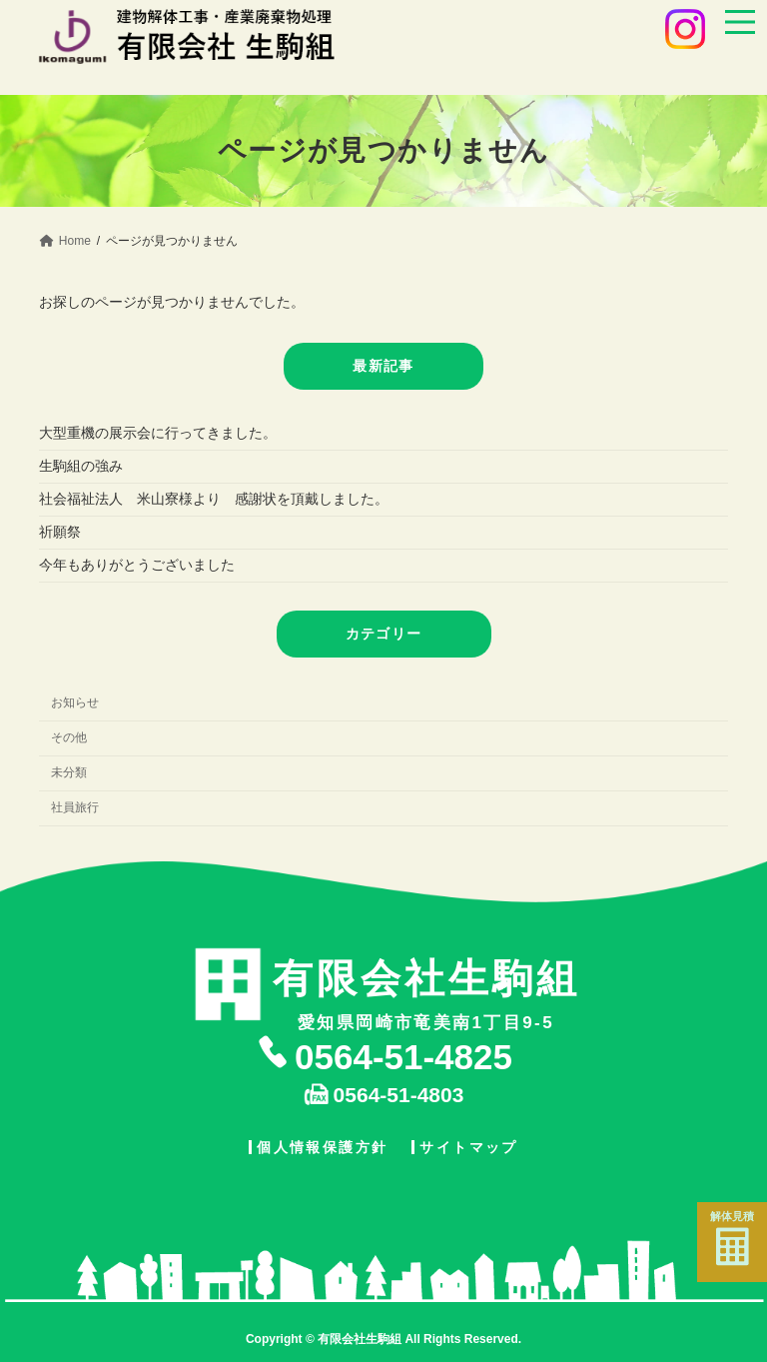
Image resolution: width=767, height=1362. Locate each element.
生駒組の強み (95, 466)
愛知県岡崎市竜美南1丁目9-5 (426, 990)
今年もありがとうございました (137, 565)
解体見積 (732, 1238)
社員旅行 (75, 807)
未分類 (69, 772)
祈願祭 (60, 532)
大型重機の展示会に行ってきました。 (158, 433)
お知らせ (75, 702)
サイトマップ (468, 1146)
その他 (69, 737)
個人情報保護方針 (322, 1146)
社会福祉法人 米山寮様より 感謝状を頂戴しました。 (213, 499)
